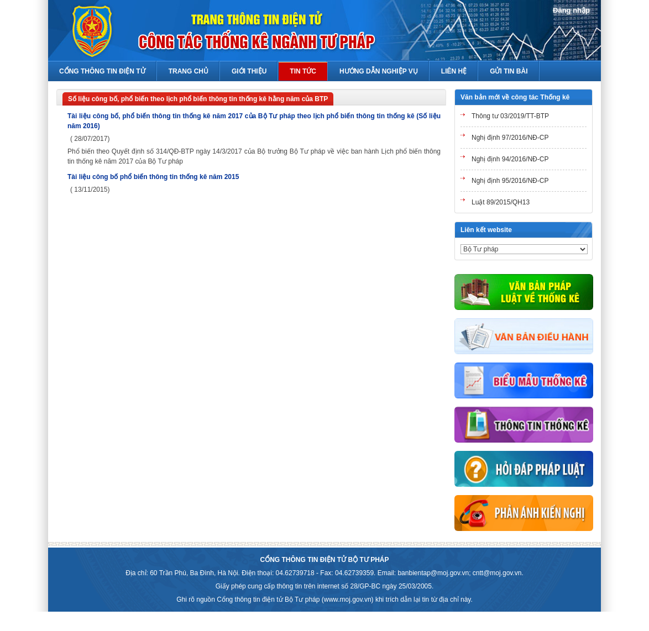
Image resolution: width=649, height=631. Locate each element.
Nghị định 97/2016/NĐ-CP (510, 137)
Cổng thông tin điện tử (102, 71)
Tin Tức (303, 71)
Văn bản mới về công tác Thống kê (514, 97)
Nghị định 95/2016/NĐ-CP (510, 181)
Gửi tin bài (508, 71)
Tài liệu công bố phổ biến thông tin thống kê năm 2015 (153, 177)
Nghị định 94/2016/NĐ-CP (510, 159)
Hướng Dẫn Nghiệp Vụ (378, 71)
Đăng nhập (571, 10)
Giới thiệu (249, 71)
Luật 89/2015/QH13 (501, 202)
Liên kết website (486, 230)
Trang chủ (188, 71)
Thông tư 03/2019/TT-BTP (510, 116)
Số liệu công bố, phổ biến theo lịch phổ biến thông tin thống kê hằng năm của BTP (198, 99)
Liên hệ (454, 71)
